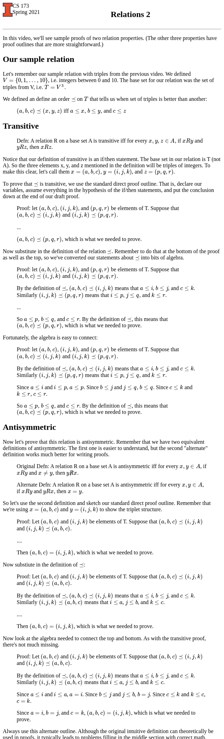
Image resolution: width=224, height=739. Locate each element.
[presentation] (25, 80)
